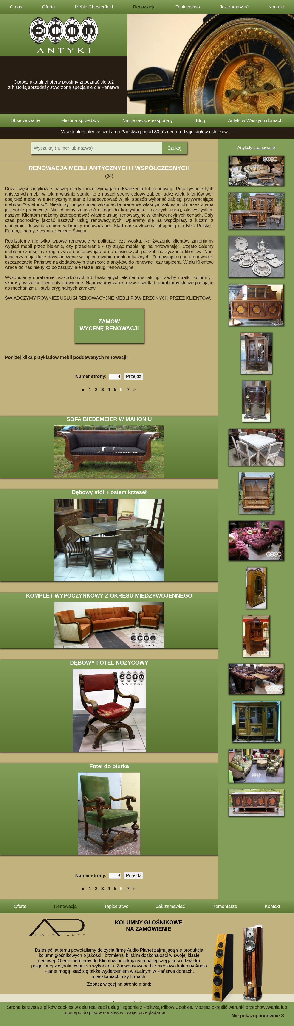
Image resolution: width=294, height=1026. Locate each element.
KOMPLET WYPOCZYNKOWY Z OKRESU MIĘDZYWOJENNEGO (109, 596)
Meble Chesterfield (94, 6)
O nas (16, 6)
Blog (200, 120)
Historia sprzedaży (80, 120)
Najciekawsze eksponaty (147, 120)
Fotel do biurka (109, 766)
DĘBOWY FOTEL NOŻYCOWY (109, 663)
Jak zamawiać (234, 6)
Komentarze (224, 906)
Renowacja (144, 6)
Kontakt (276, 6)
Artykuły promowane (256, 147)
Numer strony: (98, 376)
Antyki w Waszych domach (255, 120)
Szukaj (174, 148)
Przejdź (133, 376)
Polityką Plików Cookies (168, 1007)
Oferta (48, 6)
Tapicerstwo (187, 6)
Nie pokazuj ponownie (258, 1015)
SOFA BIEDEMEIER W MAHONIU (109, 419)
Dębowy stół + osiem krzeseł (109, 492)
